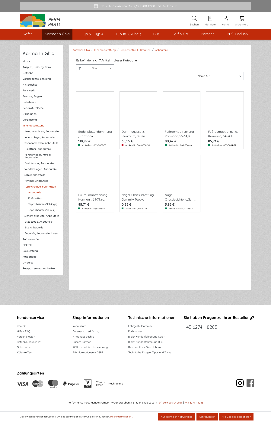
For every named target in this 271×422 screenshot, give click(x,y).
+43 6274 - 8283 (200, 327)
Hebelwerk (29, 106)
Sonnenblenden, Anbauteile (41, 147)
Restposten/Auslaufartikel (39, 272)
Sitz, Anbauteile (33, 231)
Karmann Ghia (38, 57)
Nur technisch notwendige (177, 416)
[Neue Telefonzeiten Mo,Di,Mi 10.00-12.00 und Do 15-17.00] (135, 6)
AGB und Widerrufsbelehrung (90, 347)
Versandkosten (26, 337)
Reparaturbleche (33, 112)
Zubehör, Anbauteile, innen (41, 237)
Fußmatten (35, 202)
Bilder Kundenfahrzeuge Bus (145, 342)
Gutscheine (23, 347)
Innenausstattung (33, 129)
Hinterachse (30, 88)
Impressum (79, 326)
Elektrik (27, 249)
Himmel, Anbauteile (36, 185)
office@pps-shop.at (171, 402)
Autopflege (30, 261)
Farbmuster (135, 331)
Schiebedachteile (34, 179)
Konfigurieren (207, 416)
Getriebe (28, 77)
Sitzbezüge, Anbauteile (38, 225)
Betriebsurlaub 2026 (29, 342)
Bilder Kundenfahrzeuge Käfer (146, 337)
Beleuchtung (30, 255)
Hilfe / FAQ (23, 331)
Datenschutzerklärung (85, 331)
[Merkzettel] (210, 22)
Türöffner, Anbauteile (37, 153)
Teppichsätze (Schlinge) (42, 208)
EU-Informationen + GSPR (87, 352)
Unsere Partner (81, 342)
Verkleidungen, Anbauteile (40, 173)
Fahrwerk (29, 94)
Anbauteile (34, 196)
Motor (26, 65)
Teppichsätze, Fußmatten (40, 190)
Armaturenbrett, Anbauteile (41, 135)
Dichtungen (30, 118)
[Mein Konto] (225, 22)
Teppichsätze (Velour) (41, 214)
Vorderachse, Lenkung (37, 83)
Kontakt (21, 326)
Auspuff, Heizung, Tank (37, 71)
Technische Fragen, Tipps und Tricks (149, 352)
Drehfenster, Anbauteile (39, 167)
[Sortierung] (219, 80)
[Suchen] (194, 22)
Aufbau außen (31, 243)
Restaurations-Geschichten (144, 347)
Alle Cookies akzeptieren (236, 416)
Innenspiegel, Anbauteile (39, 141)
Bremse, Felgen (32, 100)
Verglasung (30, 124)
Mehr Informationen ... (121, 416)
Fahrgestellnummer (140, 326)
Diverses (28, 266)
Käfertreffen (24, 352)
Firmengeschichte (83, 337)
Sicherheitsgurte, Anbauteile (41, 220)
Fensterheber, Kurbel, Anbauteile (37, 160)
